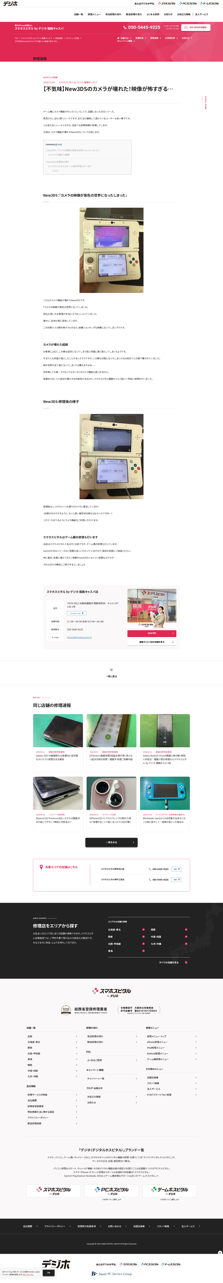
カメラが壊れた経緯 (58, 156)
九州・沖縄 (156, 950)
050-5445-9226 (160, 886)
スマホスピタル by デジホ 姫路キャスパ (39, 27)
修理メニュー (94, 14)
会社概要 (32, 1107)
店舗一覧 (78, 14)
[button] (49, 1273)
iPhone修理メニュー (157, 1048)
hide (58, 146)
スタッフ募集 (153, 1089)
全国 (30, 1042)
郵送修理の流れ (134, 14)
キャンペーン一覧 (95, 1085)
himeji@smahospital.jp (79, 639)
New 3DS (48, 100)
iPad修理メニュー (156, 1054)
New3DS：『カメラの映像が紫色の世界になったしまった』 (72, 152)
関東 (110, 943)
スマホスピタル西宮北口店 (112, 876)
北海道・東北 (114, 936)
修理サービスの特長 (37, 1101)
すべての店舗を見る (169, 969)
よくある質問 (153, 14)
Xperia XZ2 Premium (46, 833)
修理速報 (154, 38)
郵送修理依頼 (34, 1129)
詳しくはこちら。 (28, 1274)
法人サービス (201, 14)
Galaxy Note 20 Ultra (153, 772)
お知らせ (168, 14)
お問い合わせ (114, 1233)
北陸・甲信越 (114, 950)
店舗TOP (123, 38)
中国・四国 (156, 943)
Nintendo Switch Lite (153, 833)
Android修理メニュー (157, 1060)
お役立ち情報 (183, 14)
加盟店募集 (152, 1084)
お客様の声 (170, 38)
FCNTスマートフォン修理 (159, 1101)
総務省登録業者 (36, 1112)
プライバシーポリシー (38, 1124)
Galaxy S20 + (43, 768)
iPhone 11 (95, 768)
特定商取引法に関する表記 (41, 1118)
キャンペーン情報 (124, 40)
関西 (153, 936)
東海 (110, 957)
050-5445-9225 (75, 631)
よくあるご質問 (94, 1066)
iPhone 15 (95, 833)
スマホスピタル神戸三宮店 (112, 886)
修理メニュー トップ (156, 1042)
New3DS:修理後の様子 (57, 164)
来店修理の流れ (113, 14)
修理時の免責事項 (87, 1233)
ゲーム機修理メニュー (158, 1065)
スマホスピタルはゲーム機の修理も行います (69, 168)
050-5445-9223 (160, 875)
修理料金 (139, 38)
